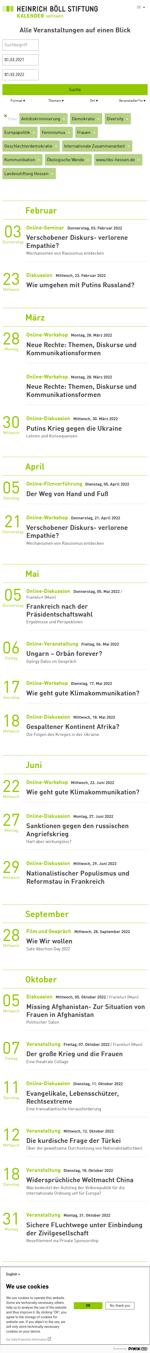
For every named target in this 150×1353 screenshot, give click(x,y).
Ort (92, 101)
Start (9, 60)
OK (88, 1305)
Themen (54, 101)
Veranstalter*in (131, 101)
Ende (10, 75)
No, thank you (120, 1305)
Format (16, 101)
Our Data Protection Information (26, 1339)
